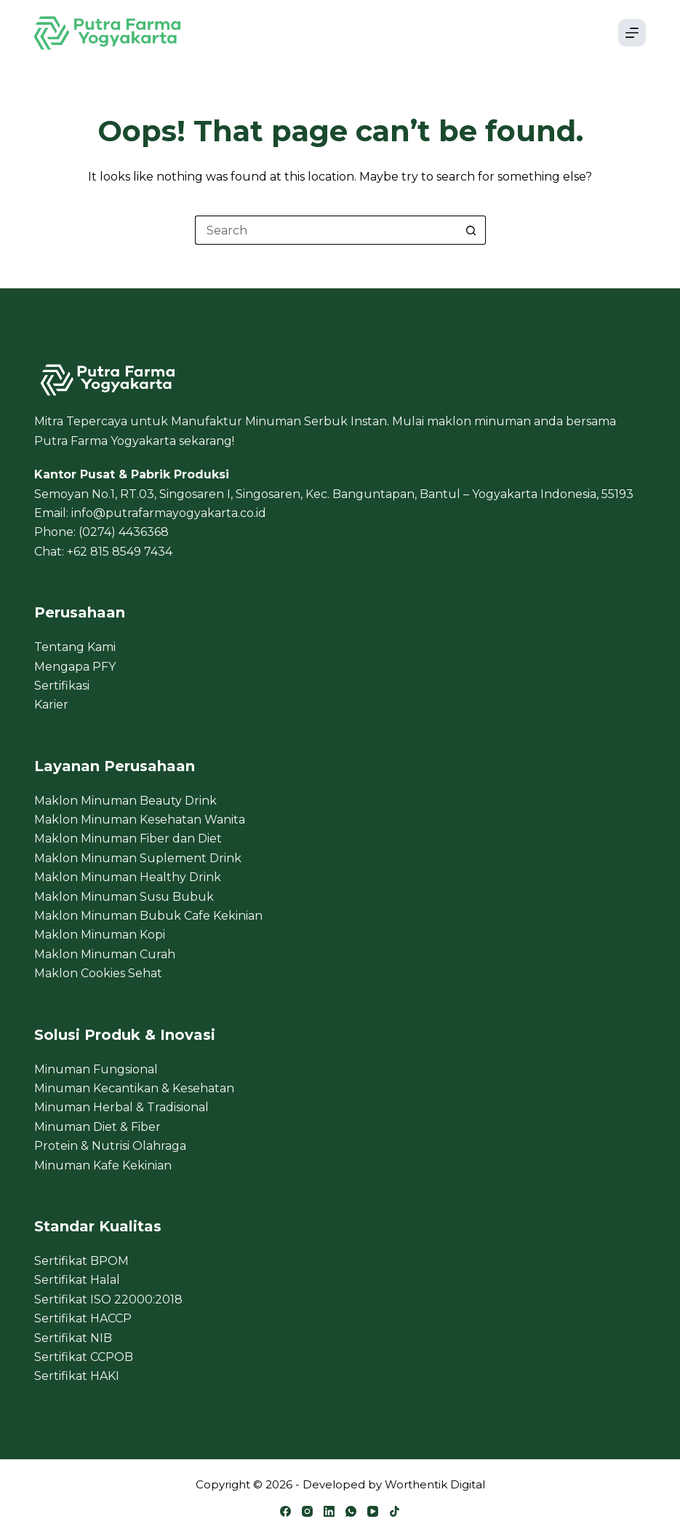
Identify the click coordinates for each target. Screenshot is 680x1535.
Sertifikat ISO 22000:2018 (108, 1299)
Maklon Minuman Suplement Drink (137, 858)
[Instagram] (307, 1511)
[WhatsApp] (350, 1511)
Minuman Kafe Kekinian (103, 1165)
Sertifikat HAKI (76, 1376)
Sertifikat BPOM (81, 1261)
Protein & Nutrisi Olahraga (110, 1146)
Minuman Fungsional (96, 1069)
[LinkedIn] (329, 1511)
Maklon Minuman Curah (104, 954)
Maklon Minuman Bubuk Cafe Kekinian (148, 916)
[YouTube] (372, 1511)
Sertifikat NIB (73, 1338)
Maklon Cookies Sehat (98, 973)
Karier (51, 704)
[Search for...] (326, 230)
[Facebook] (285, 1511)
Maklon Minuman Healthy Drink (127, 877)
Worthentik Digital (435, 1484)
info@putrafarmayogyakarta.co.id (168, 513)
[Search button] (471, 230)
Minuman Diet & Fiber (97, 1127)
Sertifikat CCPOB (83, 1357)
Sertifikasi (61, 685)
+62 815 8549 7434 (119, 552)
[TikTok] (394, 1511)
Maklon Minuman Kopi (99, 935)
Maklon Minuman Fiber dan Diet (128, 838)
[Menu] (632, 33)
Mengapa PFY (75, 667)
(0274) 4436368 (124, 532)
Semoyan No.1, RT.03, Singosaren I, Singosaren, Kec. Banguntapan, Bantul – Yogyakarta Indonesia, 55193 (333, 494)
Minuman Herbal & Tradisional (121, 1107)
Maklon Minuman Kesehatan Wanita (139, 819)
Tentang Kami (75, 647)
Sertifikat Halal (77, 1280)
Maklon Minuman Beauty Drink (125, 801)
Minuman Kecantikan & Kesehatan (134, 1088)
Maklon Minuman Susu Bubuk (124, 897)
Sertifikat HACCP (83, 1318)
